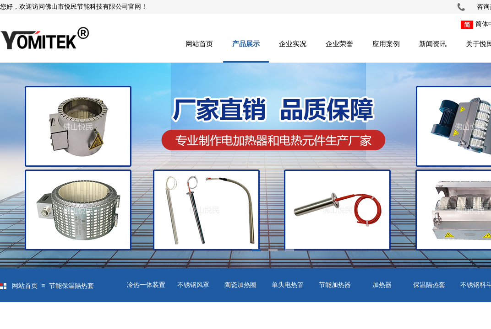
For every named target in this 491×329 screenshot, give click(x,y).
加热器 (382, 284)
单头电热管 (288, 284)
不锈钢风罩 (193, 284)
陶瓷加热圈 (240, 284)
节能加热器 (335, 284)
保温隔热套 (429, 284)
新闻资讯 (433, 44)
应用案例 (386, 44)
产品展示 (246, 44)
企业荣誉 (339, 44)
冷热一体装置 (146, 284)
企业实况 (292, 44)
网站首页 (199, 44)
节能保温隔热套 (71, 285)
